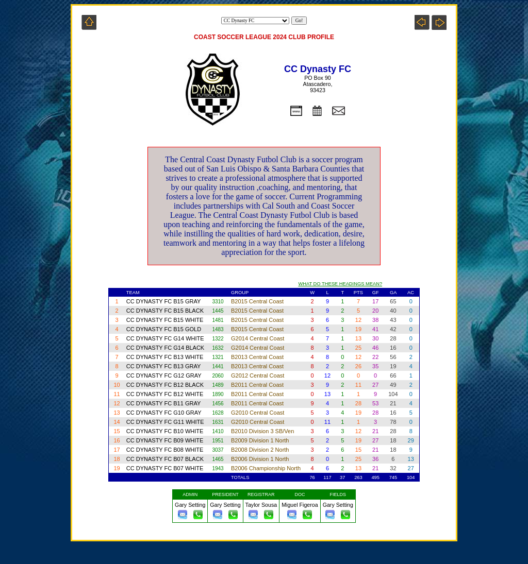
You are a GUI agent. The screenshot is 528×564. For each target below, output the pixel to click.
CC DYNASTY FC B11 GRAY (163, 403)
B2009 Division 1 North (261, 440)
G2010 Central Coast (258, 412)
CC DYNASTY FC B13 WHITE (165, 357)
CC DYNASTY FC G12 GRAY (164, 375)
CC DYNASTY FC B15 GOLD (163, 329)
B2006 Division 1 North (261, 459)
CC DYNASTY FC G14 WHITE (165, 338)
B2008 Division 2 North (261, 450)
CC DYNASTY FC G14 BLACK (165, 348)
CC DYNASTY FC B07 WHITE (165, 468)
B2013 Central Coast (258, 357)
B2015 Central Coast (258, 301)
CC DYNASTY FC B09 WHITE (165, 440)
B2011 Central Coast (258, 385)
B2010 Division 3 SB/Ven (263, 431)
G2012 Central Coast (258, 375)
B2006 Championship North (266, 468)
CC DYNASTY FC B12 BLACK (165, 385)
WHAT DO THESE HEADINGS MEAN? (340, 283)
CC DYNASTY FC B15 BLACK (165, 310)
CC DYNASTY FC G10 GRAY (164, 412)
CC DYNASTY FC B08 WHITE (165, 450)
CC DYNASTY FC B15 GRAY (163, 301)
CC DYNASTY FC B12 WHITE (165, 394)
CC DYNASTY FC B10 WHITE (165, 431)
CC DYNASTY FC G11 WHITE (166, 422)
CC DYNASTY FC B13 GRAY (163, 366)
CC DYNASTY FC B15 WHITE (165, 320)
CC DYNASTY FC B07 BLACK (165, 459)
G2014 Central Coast (258, 338)
